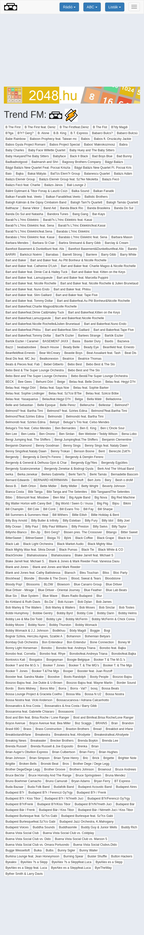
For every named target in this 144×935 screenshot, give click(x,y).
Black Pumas (68, 549)
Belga (79, 399)
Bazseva (123, 341)
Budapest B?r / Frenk (91, 792)
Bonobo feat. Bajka (112, 648)
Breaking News (15, 740)
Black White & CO (110, 549)
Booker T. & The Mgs (117, 665)
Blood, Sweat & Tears (86, 578)
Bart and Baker (15, 260)
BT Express (122, 781)
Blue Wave (49, 596)
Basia (76, 341)
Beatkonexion (49, 358)
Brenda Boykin (88, 740)
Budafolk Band (64, 787)
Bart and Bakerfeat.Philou (23, 330)
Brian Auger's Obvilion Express (26, 752)
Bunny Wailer (89, 850)
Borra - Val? (78, 688)
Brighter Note (127, 758)
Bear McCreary (49, 353)
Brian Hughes (108, 752)
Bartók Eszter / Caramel (21, 341)
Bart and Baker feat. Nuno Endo (27, 289)
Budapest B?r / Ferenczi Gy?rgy (50, 792)
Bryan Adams (80, 781)
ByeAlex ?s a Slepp (34, 862)
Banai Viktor (31, 208)
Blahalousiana (61, 555)
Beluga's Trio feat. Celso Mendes (28, 428)
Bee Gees (25, 382)
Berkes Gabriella (52, 474)
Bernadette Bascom (124, 474)
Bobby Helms (127, 613)
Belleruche (87, 405)
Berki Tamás (98, 474)
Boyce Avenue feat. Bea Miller (50, 723)
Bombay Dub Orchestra (21, 642)
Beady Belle (71, 347)
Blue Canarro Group (88, 584)
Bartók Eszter (114, 335)
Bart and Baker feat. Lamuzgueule (29, 277)
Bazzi (9, 347)
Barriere (91, 254)
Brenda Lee (110, 740)
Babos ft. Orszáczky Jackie (112, 139)
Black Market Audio (70, 544)
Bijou (115, 503)
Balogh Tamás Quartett (122, 202)
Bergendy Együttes (114, 463)
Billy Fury (91, 520)
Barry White (128, 254)
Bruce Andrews (125, 769)
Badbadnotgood (16, 162)
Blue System (29, 596)
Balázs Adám (123, 173)
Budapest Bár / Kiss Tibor (56, 810)
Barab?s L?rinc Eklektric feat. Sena (29, 225)
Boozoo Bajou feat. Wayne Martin (89, 683)
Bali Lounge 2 (76, 185)
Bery (108, 480)
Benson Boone (84, 451)
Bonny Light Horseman (21, 648)
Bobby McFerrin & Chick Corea (113, 619)
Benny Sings (72, 445)
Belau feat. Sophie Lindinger (25, 393)
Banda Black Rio (71, 208)
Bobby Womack (86, 625)
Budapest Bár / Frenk (20, 810)
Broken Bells (28, 764)
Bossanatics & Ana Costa (22, 706)
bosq (94, 688)
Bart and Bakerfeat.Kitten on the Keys (94, 312)
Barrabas (52, 254)
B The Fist (100, 127)
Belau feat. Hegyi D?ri (120, 382)
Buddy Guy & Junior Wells (99, 827)
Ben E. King (88, 428)
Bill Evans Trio (69, 509)
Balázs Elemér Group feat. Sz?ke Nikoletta (68, 179)
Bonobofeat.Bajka (123, 654)
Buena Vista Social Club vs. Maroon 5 (81, 839)
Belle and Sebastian (19, 405)
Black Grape (105, 538)
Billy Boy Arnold (16, 520)
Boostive (54, 677)
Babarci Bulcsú (127, 133)
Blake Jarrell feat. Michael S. (25, 561)
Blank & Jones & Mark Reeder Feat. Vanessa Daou (84, 561)
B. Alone (43, 133)
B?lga (9, 133)
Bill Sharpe (105, 509)
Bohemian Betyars (97, 636)
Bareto (132, 249)
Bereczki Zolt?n (120, 451)
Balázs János (53, 185)
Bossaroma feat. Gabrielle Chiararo (29, 711)
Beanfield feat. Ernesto (118, 347)
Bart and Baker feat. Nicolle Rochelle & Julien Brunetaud (99, 283)
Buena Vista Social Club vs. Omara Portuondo (37, 845)
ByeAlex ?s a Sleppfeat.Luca (71, 862)
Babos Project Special (64, 144)
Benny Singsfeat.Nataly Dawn (26, 451)
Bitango (111, 532)
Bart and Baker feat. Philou (72, 289)
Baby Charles (14, 150)
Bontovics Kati (15, 659)
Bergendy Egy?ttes (84, 463)
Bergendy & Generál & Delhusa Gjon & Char (36, 463)
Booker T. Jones (16, 671)
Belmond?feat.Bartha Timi (109, 411)
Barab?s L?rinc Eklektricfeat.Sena (28, 231)
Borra (62, 688)
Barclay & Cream (116, 243)
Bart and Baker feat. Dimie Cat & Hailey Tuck (36, 272)
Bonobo (46, 648)
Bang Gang (80, 214)
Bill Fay (88, 509)
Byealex (11, 862)
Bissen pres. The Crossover (83, 532)
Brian (95, 746)
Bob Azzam (66, 602)
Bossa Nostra (114, 694)
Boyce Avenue (15, 723)
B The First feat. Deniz (40, 127)
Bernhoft (77, 480)
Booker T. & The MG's (84, 665)
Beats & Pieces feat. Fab (22, 364)
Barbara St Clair (44, 243)
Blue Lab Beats (116, 590)
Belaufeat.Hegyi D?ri (56, 399)
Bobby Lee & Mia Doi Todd (23, 619)
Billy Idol (107, 520)
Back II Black (79, 156)
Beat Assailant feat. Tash (103, 353)
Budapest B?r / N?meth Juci (64, 798)
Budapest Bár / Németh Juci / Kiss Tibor (105, 810)
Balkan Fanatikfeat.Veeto (63, 197)
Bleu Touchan (89, 573)
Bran (114, 723)
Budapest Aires (126, 787)
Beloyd (54, 422)
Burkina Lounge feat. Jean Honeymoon (32, 856)
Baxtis (109, 341)
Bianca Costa (14, 492)
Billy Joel (123, 520)
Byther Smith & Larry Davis (24, 874)
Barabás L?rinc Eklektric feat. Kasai (29, 237)
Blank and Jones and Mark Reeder (57, 567)
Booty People (99, 677)
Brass (27, 729)
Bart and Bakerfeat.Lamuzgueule (28, 318)
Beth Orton (28, 486)
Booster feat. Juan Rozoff (94, 671)
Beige (61, 382)
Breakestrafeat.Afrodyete (111, 734)
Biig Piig (102, 503)
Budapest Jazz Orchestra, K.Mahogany (87, 821)
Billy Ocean (13, 526)
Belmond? (122, 405)
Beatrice (68, 358)
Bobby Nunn (36, 625)
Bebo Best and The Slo (84, 370)
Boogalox (35, 659)
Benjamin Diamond (18, 445)
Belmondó (55, 416)
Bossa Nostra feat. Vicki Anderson (28, 700)
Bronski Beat (50, 764)
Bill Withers (60, 515)
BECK (9, 382)
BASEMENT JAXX (55, 341)
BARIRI (10, 254)
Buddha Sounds (44, 827)
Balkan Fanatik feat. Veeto (23, 197)
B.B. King (59, 133)
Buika (38, 850)
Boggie (95, 630)
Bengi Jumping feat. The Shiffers (28, 439)
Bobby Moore (14, 625)
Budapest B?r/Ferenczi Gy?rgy (109, 798)
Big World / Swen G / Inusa (74, 503)
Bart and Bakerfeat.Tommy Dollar (28, 335)
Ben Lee (11, 434)
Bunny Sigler (66, 850)
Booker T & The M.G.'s (109, 659)
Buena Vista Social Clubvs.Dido (95, 845)
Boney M (124, 642)
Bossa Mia (73, 694)
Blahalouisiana (37, 555)
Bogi (107, 630)
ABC (92, 7)
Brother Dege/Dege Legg (22, 769)
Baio (8, 173)
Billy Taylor (119, 526)
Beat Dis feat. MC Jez (20, 358)
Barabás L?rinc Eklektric (73, 231)
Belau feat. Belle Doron (85, 382)
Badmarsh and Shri (45, 162)
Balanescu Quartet (97, 173)
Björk (67, 538)
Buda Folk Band (38, 787)
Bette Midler (48, 486)
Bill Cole (33, 509)
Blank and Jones (16, 567)
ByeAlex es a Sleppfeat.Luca (71, 868)
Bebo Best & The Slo (100, 364)
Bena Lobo (129, 434)
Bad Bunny (124, 156)
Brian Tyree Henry (66, 758)
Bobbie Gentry (43, 613)
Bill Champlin (14, 509)
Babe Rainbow (15, 139)
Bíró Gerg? (52, 532)
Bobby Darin (105, 613)
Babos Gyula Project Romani (25, 144)
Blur (99, 596)
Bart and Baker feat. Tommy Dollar (29, 301)
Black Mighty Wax (100, 544)
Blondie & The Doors (53, 578)
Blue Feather (93, 590)
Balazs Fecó (110, 179)
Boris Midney (27, 688)
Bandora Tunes (57, 214)
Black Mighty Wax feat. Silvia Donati (30, 549)
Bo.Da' (49, 602)
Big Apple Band (79, 497)
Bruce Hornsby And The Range (49, 775)
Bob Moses (87, 607)
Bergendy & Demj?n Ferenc (42, 457)
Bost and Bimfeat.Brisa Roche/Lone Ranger (103, 717)
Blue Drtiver (114, 584)
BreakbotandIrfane (18, 734)
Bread (97, 729)
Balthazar (12, 208)
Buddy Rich (129, 827)
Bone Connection (102, 642)
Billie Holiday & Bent (105, 515)
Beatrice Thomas (90, 358)
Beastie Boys (73, 353)
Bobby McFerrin (77, 619)
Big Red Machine (123, 497)
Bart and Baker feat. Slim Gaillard (28, 295)
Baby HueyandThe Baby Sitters (27, 156)
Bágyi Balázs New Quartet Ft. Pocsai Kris (103, 167)
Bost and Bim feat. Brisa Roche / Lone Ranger (37, 717)
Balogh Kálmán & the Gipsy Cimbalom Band (35, 202)
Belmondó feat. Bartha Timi (85, 416)
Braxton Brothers (77, 729)
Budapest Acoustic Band (95, 787)
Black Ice (124, 538)
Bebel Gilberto (53, 364)
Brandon (128, 723)
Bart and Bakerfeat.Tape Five (113, 330)
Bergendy (12, 457)
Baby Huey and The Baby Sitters (91, 150)
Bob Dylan (85, 602)
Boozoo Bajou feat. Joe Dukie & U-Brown (33, 683)
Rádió (69, 7)
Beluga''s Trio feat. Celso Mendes (86, 422)
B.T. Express (79, 133)
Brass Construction (48, 729)
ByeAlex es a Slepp (109, 862)
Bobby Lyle (54, 619)
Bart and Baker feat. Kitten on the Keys (98, 272)
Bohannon (74, 636)
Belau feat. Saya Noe (54, 388)
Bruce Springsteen (88, 775)
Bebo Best (75, 364)
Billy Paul (31, 526)
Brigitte (10, 764)
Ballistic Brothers (95, 197)
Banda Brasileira (98, 208)
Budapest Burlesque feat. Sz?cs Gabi (31, 816)
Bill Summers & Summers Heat (26, 515)
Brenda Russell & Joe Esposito (52, 746)
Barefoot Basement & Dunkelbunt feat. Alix (34, 249)
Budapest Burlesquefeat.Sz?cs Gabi (30, 821)
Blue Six (11, 596)
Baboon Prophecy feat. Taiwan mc (53, 139)
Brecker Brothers (62, 740)
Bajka (20, 173)
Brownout (104, 769)
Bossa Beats (110, 688)
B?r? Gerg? (26, 133)
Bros (65, 764)
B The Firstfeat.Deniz (74, 127)
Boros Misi (47, 688)
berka (9, 474)
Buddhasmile (68, 827)
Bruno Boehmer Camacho (23, 781)
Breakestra (42, 734)
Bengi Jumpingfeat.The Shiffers (76, 439)
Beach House (49, 347)
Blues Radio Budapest (77, 596)
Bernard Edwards (17, 480)
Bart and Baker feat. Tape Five (77, 295)
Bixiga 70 (53, 538)
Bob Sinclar (107, 607)
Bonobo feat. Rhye (52, 654)
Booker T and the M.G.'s (22, 665)
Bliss (106, 573)
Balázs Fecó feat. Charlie (22, 185)
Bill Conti (49, 509)
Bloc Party (120, 573)
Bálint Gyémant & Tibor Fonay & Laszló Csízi (36, 191)
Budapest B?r (14, 792)
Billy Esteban (72, 520)
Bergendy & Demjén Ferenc (84, 457)
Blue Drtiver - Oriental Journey (59, 590)
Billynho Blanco (16, 532)
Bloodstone (113, 578)
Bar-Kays (98, 214)
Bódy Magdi (78, 630)
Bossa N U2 (93, 694)
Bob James (104, 602)
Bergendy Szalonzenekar (22, 468)
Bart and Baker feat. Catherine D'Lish (31, 266)
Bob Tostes (126, 607)
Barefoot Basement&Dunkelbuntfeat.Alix (96, 249)
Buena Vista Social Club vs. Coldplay (68, 833)
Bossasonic (66, 711)
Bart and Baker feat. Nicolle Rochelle (30, 283)
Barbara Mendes (16, 243)
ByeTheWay (103, 868)
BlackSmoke (14, 555)
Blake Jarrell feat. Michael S (94, 555)
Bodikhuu (59, 630)
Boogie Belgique (78, 659)
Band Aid (50, 208)
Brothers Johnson (81, 769)
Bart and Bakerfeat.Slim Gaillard (67, 330)
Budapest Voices (16, 827)
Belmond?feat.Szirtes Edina (24, 416)
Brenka (82, 746)
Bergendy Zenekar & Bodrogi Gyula (68, 468)
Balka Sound (80, 191)
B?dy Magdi (119, 127)
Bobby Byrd (65, 613)
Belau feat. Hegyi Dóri (20, 388)
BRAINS (101, 723)
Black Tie (87, 549)
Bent (101, 451)
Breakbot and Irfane (119, 729)
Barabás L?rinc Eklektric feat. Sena (83, 237)
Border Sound (126, 683)
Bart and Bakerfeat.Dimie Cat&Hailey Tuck (34, 312)
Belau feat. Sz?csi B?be (65, 393)
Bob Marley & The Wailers (23, 607)
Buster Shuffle (97, 856)
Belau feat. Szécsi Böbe (102, 393)
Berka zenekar (27, 474)
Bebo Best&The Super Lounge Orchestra (99, 376)
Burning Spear (73, 856)
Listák (115, 7)
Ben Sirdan (66, 434)
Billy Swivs (100, 526)
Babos (85, 139)
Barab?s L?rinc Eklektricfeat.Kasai (81, 225)
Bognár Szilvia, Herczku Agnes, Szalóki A (33, 636)
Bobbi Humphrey (16, 613)
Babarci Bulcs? (102, 133)
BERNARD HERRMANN (51, 480)
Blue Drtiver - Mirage (19, 590)
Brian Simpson (40, 758)
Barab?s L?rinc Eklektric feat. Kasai (67, 220)
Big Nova (101, 497)
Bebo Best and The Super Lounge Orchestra (36, 376)
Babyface (59, 156)
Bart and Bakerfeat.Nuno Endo (105, 324)
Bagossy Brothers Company (81, 162)
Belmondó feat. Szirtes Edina (25, 422)
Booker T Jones (54, 665)
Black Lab (12, 544)
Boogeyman (54, 659)
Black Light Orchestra (38, 544)
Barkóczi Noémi (31, 254)
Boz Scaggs (83, 723)
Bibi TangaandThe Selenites (110, 492)
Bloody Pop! (13, 584)
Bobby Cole (85, 613)
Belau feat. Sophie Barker (91, 388)
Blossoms (33, 584)
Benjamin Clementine (117, 439)
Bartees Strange (89, 335)
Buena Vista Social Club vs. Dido (28, 839)
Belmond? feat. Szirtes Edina (67, 411)
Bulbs (50, 850)
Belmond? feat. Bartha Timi (24, 411)
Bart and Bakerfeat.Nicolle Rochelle (79, 318)
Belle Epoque (46, 405)
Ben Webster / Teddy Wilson (97, 434)
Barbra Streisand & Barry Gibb (80, 243)
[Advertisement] (72, 50)
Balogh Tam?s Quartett (86, 202)
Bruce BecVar (14, 775)
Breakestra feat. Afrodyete (72, 734)
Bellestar (105, 405)
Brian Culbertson (63, 752)
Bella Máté (94, 399)
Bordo (9, 688)
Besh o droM (124, 480)
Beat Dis (130, 353)
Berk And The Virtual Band (115, 468)
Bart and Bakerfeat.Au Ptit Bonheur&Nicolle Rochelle (93, 301)
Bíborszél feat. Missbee (33, 497)
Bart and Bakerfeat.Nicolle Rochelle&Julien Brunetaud (42, 324)
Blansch (70, 573)
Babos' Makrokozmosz (99, 144)
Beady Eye (91, 347)
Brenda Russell (15, 746)
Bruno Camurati (56, 781)
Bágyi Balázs (114, 162)
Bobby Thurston (60, 625)
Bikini (127, 503)
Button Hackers (121, 856)
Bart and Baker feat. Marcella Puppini (82, 277)
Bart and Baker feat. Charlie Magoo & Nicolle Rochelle (98, 266)
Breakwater (38, 740)
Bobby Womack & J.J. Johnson (26, 630)
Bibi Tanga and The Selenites (67, 492)
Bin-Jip (35, 532)
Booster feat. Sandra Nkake (24, 677)
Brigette (108, 758)
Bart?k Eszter (64, 335)
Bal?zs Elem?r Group (65, 173)
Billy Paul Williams (54, 526)
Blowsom (63, 584)
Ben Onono (47, 434)
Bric (85, 758)
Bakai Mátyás (37, 173)
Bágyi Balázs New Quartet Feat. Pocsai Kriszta (37, 167)
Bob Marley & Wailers (60, 607)
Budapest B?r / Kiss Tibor (22, 798)
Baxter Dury (92, 341)
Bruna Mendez (115, 775)
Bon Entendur (76, 642)
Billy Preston (80, 526)
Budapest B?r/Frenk (19, 804)
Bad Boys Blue (102, 156)
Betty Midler (69, 486)
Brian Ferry (87, 752)
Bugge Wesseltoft (17, 850)
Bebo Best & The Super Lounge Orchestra (34, 370)
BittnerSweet (34, 538)
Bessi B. (11, 486)
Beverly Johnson (113, 486)
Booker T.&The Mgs (45, 671)
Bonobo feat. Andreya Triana (75, 648)
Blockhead (12, 578)
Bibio (8, 497)
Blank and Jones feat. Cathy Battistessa (32, 573)
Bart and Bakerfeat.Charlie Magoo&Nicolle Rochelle (41, 306)
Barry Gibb (108, 254)
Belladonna (113, 399)
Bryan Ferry (102, 781)
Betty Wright (89, 486)
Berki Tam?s (77, 474)
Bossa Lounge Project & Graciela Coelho (33, 694)
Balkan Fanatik (103, 191)
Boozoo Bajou (122, 677)
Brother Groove (54, 769)
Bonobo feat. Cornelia (20, 654)
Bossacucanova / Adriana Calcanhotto (82, 700)
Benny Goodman (47, 445)
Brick (95, 758)
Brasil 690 (12, 729)
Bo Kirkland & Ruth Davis (22, 602)
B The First (12, 127)
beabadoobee (26, 347)
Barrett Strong (72, 254)
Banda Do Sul (123, 208)
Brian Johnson (15, 758)
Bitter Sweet (129, 532)
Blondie (29, 578)
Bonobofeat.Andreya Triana (88, 654)
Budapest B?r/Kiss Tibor (54, 804)
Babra (123, 144)
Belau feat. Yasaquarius (21, 399)
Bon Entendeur (52, 642)
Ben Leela (28, 434)
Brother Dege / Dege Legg (91, 764)
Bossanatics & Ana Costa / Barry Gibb (71, 706)
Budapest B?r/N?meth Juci (93, 804)
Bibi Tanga (35, 492)
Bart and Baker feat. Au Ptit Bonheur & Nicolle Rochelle (68, 260)
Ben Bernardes (65, 428)
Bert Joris (94, 480)
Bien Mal (59, 497)
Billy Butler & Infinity (45, 520)
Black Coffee (84, 538)
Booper (68, 671)
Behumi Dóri (44, 382)
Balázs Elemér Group (20, 179)
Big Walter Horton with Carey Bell (28, 503)
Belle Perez (68, 405)
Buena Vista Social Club (22, 833)
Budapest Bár (125, 804)
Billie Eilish (79, 515)
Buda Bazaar (14, 787)
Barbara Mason (122, 237)
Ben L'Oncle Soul (112, 428)
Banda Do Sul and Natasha (24, 214)
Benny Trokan (60, 451)
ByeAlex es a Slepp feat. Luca (26, 868)
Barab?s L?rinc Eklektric (22, 220)
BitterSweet (13, 538)
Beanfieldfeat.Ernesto (20, 353)
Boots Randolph (75, 677)
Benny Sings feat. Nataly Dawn (106, 445)
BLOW (48, 584)
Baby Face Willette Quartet (46, 150)
